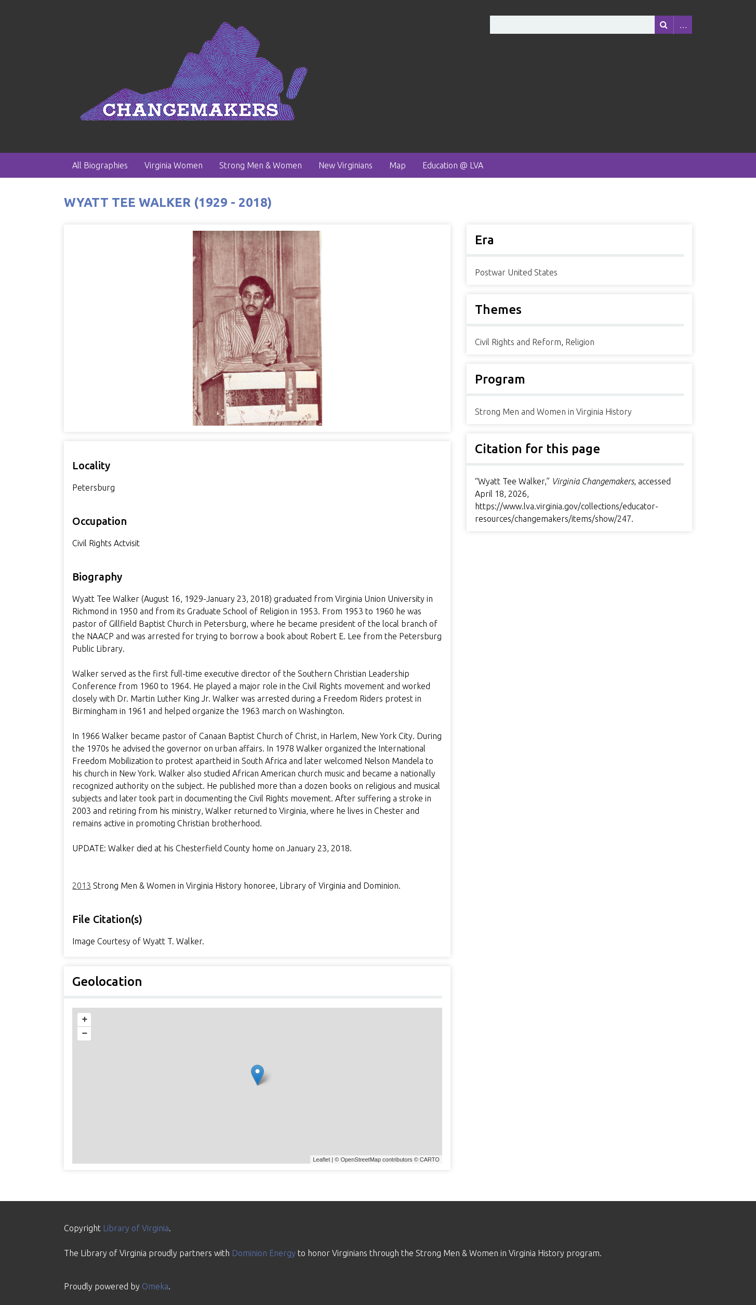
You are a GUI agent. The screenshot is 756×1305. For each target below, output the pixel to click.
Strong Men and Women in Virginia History (553, 411)
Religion (579, 342)
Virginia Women (173, 165)
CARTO (430, 1159)
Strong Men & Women (260, 165)
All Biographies (100, 165)
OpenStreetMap (360, 1159)
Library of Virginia (136, 1228)
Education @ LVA (452, 165)
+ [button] (84, 1019)
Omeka (155, 1286)
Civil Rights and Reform (518, 342)
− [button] (84, 1033)
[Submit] (664, 25)
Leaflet (321, 1159)
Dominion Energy (264, 1253)
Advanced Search (682, 25)
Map (397, 165)
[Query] (591, 25)
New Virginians (346, 165)
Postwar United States (516, 272)
